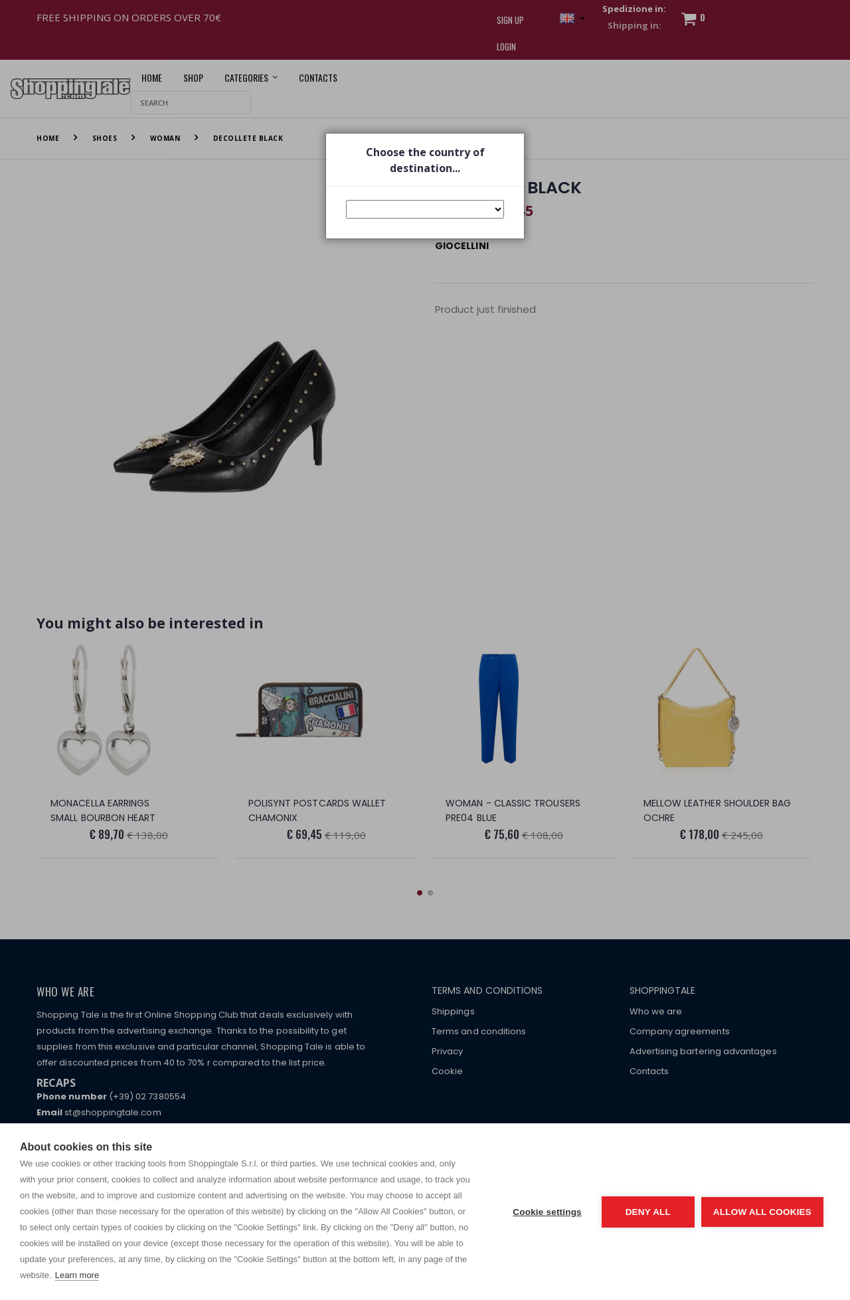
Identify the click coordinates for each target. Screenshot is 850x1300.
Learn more (77, 1275)
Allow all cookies (762, 1212)
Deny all (648, 1212)
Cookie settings (547, 1212)
